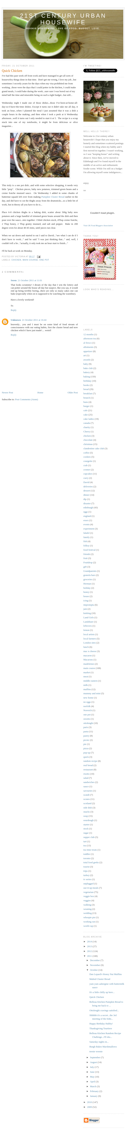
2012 (89, 951)
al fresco (87, 342)
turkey (86, 875)
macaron (87, 655)
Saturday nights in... (99, 1041)
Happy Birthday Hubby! (101, 1023)
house (86, 596)
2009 (89, 1107)
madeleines (88, 663)
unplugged (88, 883)
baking (86, 376)
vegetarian (88, 892)
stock (85, 828)
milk (85, 685)
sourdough (88, 820)
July (92, 1067)
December (95, 960)
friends (86, 554)
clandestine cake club (93, 448)
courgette (87, 461)
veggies (87, 900)
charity (86, 427)
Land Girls (88, 617)
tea (84, 845)
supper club (88, 837)
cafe (85, 410)
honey (86, 592)
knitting (87, 613)
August (94, 1062)
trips (85, 871)
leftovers (87, 625)
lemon (86, 630)
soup (85, 816)
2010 (89, 1102)
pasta (85, 731)
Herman (87, 583)
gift (85, 566)
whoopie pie (89, 917)
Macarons (88, 659)
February (94, 1091)
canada (86, 423)
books (86, 385)
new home (88, 697)
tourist (86, 866)
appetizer (87, 351)
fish (85, 541)
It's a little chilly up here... (102, 992)
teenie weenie (95, 1051)
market (86, 672)
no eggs (87, 702)
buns (85, 402)
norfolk (86, 706)
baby (85, 364)
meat (85, 676)
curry (85, 478)
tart (85, 841)
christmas (88, 444)
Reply (13, 310)
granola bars (89, 575)
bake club (88, 368)
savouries (87, 790)
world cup (88, 925)
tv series (87, 879)
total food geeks (91, 862)
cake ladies (88, 418)
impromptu (88, 604)
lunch (86, 647)
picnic (86, 740)
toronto (86, 858)
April (93, 1081)
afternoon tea (89, 338)
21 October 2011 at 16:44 (34, 320)
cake (85, 414)
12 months (88, 334)
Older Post (73, 392)
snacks (86, 811)
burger (86, 406)
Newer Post (7, 392)
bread (86, 389)
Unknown (16, 320)
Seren (14, 280)
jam (85, 608)
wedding (87, 913)
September (95, 1057)
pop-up (86, 752)
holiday (87, 587)
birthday (87, 380)
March (93, 1086)
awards (86, 359)
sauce (86, 786)
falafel (86, 533)
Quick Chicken (96, 997)
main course (30, 260)
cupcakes (87, 473)
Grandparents (89, 571)
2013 (89, 946)
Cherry (86, 431)
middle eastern (90, 680)
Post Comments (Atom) (26, 399)
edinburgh (88, 507)
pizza (85, 748)
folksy (86, 545)
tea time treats (90, 849)
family (86, 537)
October (94, 970)
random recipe (90, 761)
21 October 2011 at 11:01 (30, 280)
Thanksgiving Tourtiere (100, 1028)
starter (86, 824)
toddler (86, 854)
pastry (86, 735)
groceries (87, 579)
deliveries (88, 486)
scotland (87, 803)
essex (86, 520)
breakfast (87, 393)
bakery (86, 372)
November (95, 965)
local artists (88, 634)
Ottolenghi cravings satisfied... (104, 1010)
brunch (86, 397)
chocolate (88, 439)
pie (84, 744)
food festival (89, 549)
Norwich (87, 710)
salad (85, 777)
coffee (86, 452)
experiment (88, 528)
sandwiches (88, 782)
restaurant (88, 769)
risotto (86, 773)
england (87, 516)
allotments (88, 347)
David (86, 482)
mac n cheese (89, 651)
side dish (87, 807)
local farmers (89, 638)
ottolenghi (88, 723)
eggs (85, 511)
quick (86, 756)
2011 (89, 956)
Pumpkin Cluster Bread (52, 196)
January (94, 1096)
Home (40, 392)
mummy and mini (91, 693)
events (86, 524)
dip (85, 499)
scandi (86, 794)
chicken (16, 260)
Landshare (88, 621)
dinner (86, 494)
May (92, 1076)
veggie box (88, 896)
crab (85, 465)
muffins (87, 689)
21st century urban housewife (63, 19)
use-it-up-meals (90, 887)
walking (87, 904)
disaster (87, 503)
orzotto (86, 718)
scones (86, 799)
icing (85, 600)
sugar (86, 832)
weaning (87, 909)
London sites (89, 642)
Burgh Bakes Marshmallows (103, 1046)
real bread (88, 765)
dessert (86, 490)
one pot (44, 260)
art (84, 355)
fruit (85, 558)
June (92, 1071)
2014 (89, 941)
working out (89, 921)
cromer (86, 469)
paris (85, 727)
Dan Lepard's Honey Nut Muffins (105, 974)
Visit (98, 225)
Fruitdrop (87, 562)
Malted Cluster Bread (99, 979)
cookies (87, 456)
